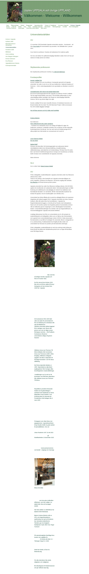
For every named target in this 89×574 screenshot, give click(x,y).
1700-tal (14, 26)
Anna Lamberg (10, 54)
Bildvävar (8, 52)
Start (7, 25)
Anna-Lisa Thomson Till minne (42, 346)
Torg (25, 26)
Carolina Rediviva (11, 28)
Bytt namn (44, 28)
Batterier (36, 500)
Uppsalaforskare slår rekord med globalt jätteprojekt (44, 91)
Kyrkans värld (9, 41)
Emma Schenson (10, 58)
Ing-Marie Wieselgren (40, 304)
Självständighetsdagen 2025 (42, 412)
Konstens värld (10, 49)
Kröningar (37, 292)
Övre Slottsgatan (73, 26)
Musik (8, 26)
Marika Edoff (33, 144)
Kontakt (65, 26)
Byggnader (29, 25)
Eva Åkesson (9, 61)
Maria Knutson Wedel (47, 166)
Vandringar (21, 28)
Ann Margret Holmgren (12, 56)
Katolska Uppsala (37, 26)
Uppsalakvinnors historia (12, 63)
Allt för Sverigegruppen (40, 275)
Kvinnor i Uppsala (75, 25)
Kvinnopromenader (11, 65)
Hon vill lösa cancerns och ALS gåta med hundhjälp (44, 110)
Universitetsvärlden (11, 47)
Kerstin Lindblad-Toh (36, 80)
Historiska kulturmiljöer (32, 28)
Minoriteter (47, 26)
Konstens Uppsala (63, 25)
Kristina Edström (35, 118)
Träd (29, 26)
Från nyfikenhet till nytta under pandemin (41, 123)
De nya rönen (34, 140)
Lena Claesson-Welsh (36, 138)
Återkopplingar (56, 26)
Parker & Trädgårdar (50, 25)
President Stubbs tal (40, 404)
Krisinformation (40, 546)
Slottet (22, 25)
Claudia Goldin (40, 418)
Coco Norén (36, 46)
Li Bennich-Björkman (59, 72)
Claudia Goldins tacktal (40, 435)
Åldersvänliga (14, 25)
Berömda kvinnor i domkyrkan (11, 44)
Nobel (20, 26)
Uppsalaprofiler (38, 25)
